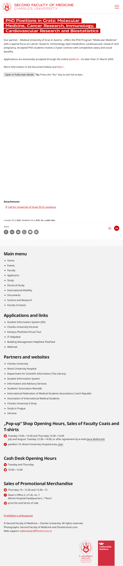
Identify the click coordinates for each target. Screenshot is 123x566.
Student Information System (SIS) (26, 322)
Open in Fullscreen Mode (19, 74)
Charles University (17, 363)
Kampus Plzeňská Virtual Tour (24, 332)
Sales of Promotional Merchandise (38, 483)
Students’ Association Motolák (24, 388)
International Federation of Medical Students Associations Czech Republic (49, 393)
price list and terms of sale (23, 503)
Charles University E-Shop (22, 403)
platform (74, 59)
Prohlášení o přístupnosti (18, 515)
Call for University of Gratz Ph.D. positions (32, 207)
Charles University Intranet (22, 327)
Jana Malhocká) (96, 439)
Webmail (12, 346)
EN (116, 228)
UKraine (12, 413)
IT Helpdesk (14, 337)
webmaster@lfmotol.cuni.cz (36, 531)
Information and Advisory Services (27, 383)
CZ (110, 228)
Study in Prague (16, 408)
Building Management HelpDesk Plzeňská (31, 342)
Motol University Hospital (21, 368)
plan (60, 444)
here (59, 67)
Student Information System (23, 378)
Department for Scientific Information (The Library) (36, 373)
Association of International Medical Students (33, 398)
